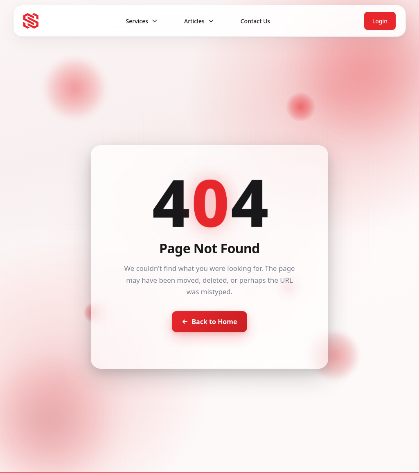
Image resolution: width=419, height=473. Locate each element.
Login (379, 21)
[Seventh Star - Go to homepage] (30, 20)
